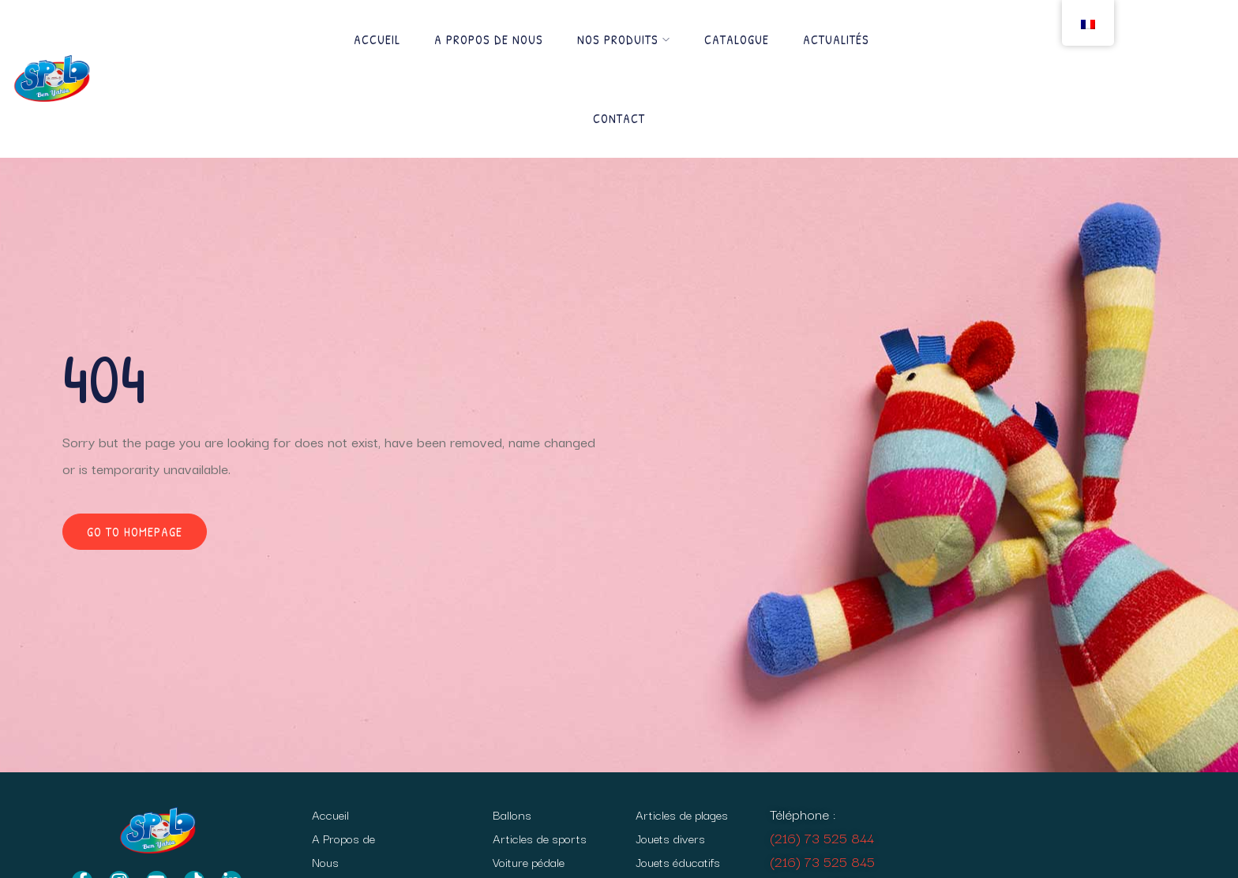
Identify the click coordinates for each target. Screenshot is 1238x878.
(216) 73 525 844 (822, 837)
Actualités (836, 39)
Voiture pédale (529, 861)
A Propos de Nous (488, 39)
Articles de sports (540, 837)
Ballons (512, 814)
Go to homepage (134, 531)
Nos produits (623, 39)
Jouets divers (670, 837)
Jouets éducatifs (678, 861)
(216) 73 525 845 (822, 861)
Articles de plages (682, 814)
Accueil (377, 39)
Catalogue (736, 39)
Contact (619, 118)
